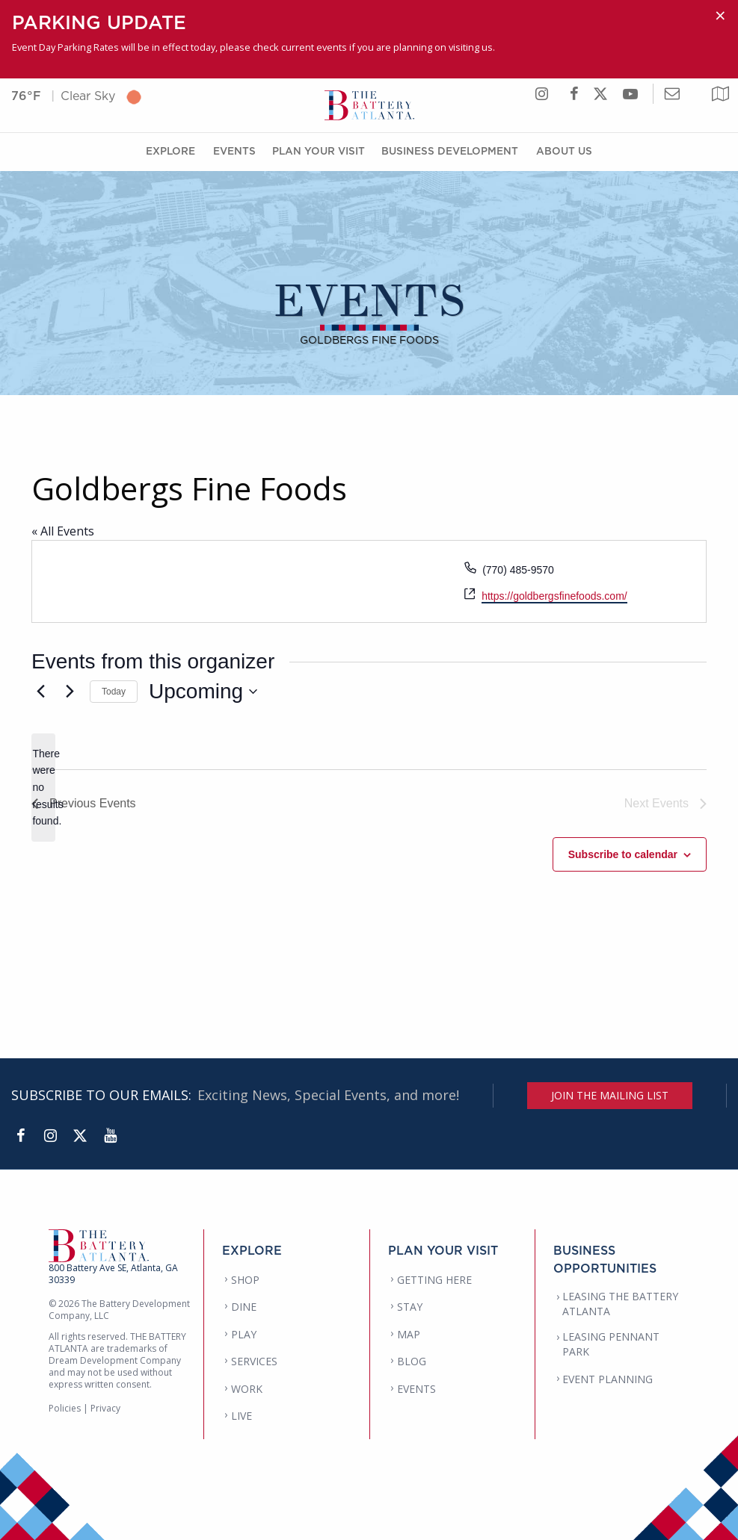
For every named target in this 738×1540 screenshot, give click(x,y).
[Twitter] (80, 1136)
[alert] (43, 787)
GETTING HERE (434, 1280)
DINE (243, 1307)
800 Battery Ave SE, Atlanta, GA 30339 (113, 1273)
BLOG (411, 1361)
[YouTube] (110, 1136)
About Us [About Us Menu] (564, 150)
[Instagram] (50, 1136)
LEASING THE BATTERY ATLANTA (620, 1303)
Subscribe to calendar (622, 854)
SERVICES (254, 1361)
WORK (246, 1389)
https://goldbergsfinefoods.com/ (554, 596)
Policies (65, 1408)
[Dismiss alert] (720, 15)
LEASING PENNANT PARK (610, 1344)
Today (114, 691)
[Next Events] (70, 692)
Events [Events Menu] (234, 150)
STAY (409, 1307)
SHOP (245, 1280)
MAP (408, 1334)
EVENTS (416, 1389)
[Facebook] (20, 1136)
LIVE (241, 1416)
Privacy (105, 1408)
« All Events (62, 531)
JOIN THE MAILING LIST (609, 1095)
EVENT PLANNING (607, 1379)
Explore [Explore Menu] (170, 150)
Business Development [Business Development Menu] (449, 150)
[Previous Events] (40, 692)
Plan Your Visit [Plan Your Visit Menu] (318, 150)
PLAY (243, 1334)
